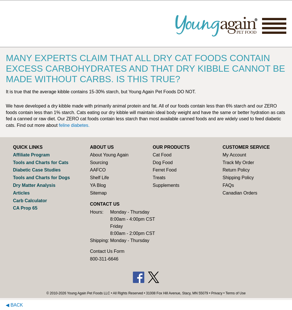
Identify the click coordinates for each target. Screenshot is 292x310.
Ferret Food (165, 170)
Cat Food (162, 154)
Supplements (166, 185)
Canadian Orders (239, 193)
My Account (234, 154)
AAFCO (98, 170)
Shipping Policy (238, 177)
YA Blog (98, 185)
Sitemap (98, 193)
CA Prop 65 (25, 208)
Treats (159, 177)
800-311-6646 (104, 259)
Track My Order (238, 162)
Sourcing (99, 162)
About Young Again (109, 154)
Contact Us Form (107, 251)
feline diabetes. (74, 125)
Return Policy (236, 170)
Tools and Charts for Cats (40, 162)
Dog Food (163, 162)
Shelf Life (99, 177)
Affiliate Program (31, 154)
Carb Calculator (30, 200)
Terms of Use (236, 293)
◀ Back (14, 305)
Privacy (216, 293)
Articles (21, 193)
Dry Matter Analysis (34, 185)
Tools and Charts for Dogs (41, 177)
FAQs (228, 185)
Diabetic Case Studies (36, 170)
